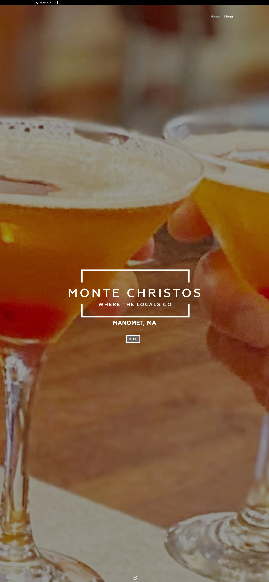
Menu (228, 16)
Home (215, 16)
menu (133, 339)
